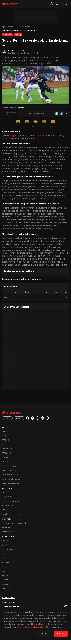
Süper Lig (18, 35)
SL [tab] (5, 292)
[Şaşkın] (53, 123)
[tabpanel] (35, 297)
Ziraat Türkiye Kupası (11, 479)
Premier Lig (6, 453)
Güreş (4, 545)
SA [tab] (56, 292)
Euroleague (7, 497)
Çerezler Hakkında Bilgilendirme (31, 627)
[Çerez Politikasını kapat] (66, 606)
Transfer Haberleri (10, 483)
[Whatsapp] (56, 113)
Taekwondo (7, 588)
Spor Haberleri (8, 27)
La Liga (5, 457)
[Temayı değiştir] (65, 3)
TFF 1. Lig (5, 436)
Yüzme (4, 571)
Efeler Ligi (6, 527)
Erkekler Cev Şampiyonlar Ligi (14, 523)
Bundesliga (7, 449)
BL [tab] (66, 292)
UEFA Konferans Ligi (10, 475)
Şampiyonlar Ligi (9, 466)
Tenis (4, 567)
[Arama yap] (51, 3)
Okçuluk (5, 584)
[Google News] (10, 113)
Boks (4, 558)
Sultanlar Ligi (8, 532)
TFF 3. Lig (5, 444)
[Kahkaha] (27, 123)
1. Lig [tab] (15, 292)
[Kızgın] (44, 123)
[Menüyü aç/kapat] (56, 3)
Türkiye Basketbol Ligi (11, 514)
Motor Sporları (9, 549)
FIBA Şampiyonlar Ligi (11, 501)
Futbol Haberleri (24, 27)
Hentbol (5, 541)
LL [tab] (46, 292)
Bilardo (5, 575)
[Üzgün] (35, 123)
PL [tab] (37, 292)
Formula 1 (6, 580)
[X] (66, 113)
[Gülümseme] (18, 123)
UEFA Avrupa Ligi (9, 470)
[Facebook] (61, 113)
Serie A (5, 462)
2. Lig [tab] (27, 292)
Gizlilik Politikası (8, 602)
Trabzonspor (7, 35)
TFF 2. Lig (5, 440)
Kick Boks (6, 562)
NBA (3, 492)
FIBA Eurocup (7, 505)
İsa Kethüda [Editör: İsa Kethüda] (19, 50)
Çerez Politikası (8, 598)
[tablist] (35, 292)
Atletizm (5, 554)
